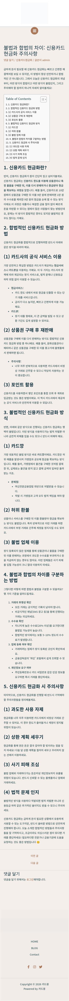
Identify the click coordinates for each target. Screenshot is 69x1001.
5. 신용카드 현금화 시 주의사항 (24, 142)
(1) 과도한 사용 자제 (19, 146)
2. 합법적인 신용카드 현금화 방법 (24, 108)
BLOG (34, 948)
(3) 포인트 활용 (15, 119)
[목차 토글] (42, 99)
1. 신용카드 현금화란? (18, 104)
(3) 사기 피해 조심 (18, 154)
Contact (34, 954)
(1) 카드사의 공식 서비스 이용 (22, 112)
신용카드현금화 (24, 60)
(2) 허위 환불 (14, 131)
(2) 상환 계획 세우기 (19, 150)
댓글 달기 (9, 60)
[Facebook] (28, 967)
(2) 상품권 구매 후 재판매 (20, 116)
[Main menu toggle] (34, 30)
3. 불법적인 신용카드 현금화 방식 (24, 123)
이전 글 (34, 856)
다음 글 (34, 863)
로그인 (30, 879)
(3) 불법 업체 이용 (16, 135)
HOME (34, 941)
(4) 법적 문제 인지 (18, 157)
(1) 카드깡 (13, 127)
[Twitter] (40, 967)
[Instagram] (34, 967)
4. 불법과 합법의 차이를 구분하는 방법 (27, 138)
